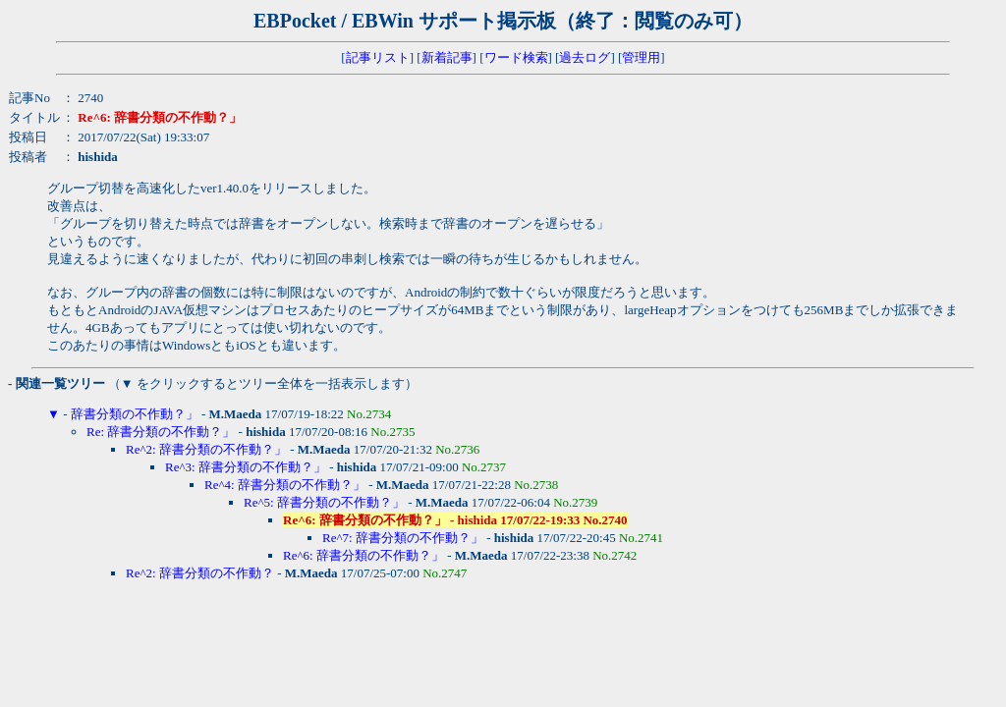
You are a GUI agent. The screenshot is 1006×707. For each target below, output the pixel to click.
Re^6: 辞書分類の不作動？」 (363, 555)
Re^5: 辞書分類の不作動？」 (324, 502)
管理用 (641, 57)
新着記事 (447, 57)
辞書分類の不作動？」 (134, 414)
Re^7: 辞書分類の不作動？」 (402, 537)
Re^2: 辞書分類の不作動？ (200, 573)
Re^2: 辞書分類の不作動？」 (206, 449)
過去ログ (584, 57)
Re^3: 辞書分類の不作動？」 (245, 467)
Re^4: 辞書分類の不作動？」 (284, 484)
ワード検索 (516, 57)
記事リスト (378, 57)
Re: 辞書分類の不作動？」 (160, 431)
